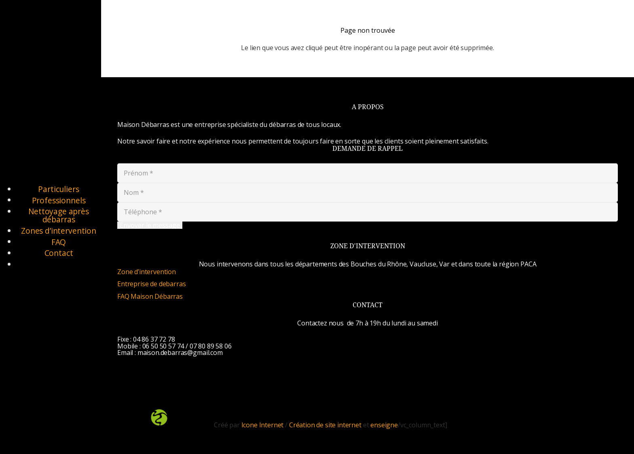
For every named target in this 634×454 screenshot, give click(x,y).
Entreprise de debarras (151, 283)
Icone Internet (262, 424)
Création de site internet (325, 424)
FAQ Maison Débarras (150, 296)
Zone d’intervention (146, 271)
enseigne (384, 424)
